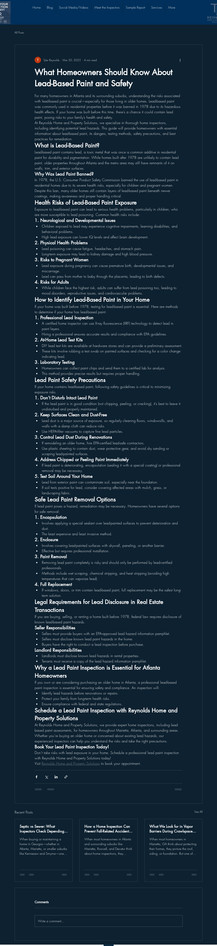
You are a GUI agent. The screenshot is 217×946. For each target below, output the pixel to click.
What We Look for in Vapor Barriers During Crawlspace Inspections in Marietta (171, 829)
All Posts (19, 32)
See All (198, 812)
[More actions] (180, 60)
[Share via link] (66, 777)
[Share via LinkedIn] (56, 777)
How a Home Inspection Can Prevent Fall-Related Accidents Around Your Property (107, 829)
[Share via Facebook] (36, 777)
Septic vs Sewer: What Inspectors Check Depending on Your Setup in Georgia (42, 829)
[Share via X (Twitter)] (46, 777)
